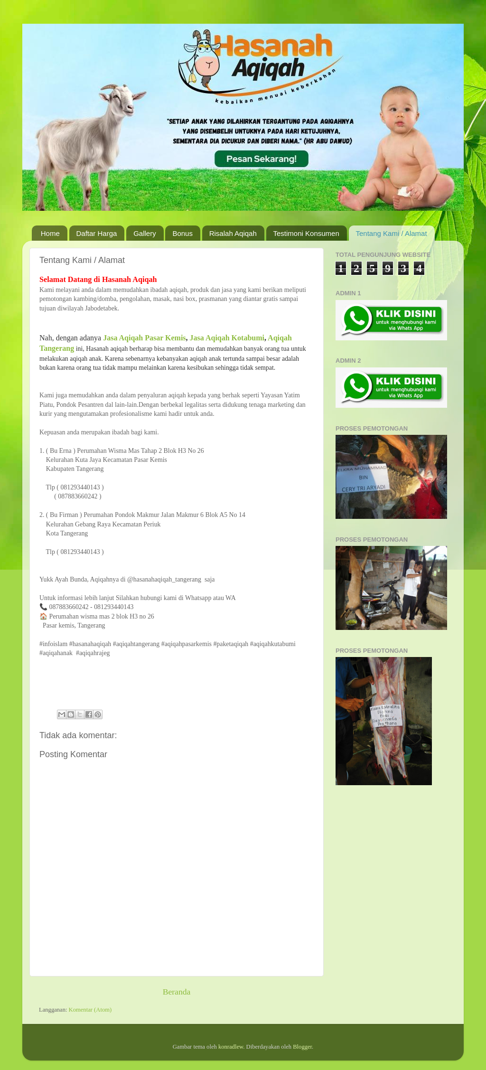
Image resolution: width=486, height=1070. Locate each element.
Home (50, 233)
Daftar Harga (96, 233)
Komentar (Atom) (90, 1009)
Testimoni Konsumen (306, 233)
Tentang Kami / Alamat (391, 233)
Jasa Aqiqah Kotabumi (227, 338)
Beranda (177, 991)
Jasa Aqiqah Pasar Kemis (144, 338)
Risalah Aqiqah (233, 233)
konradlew (230, 1046)
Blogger (302, 1046)
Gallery (144, 233)
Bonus (182, 233)
